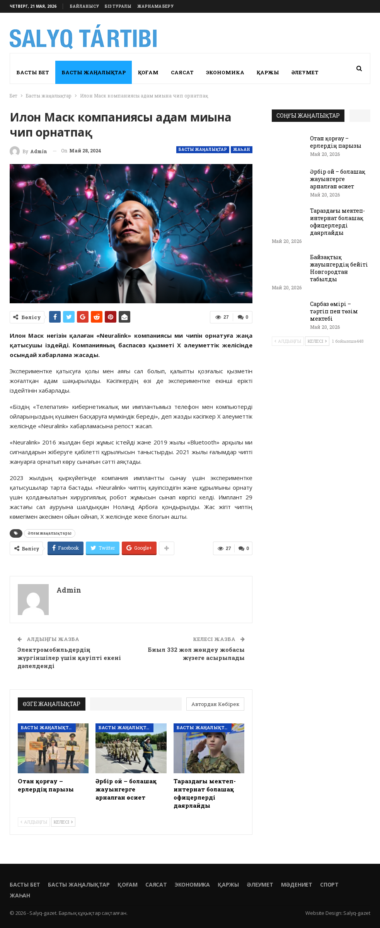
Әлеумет (260, 884)
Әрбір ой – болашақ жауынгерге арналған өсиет (337, 179)
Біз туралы (118, 6)
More (299, 72)
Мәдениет (296, 884)
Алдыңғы (33, 822)
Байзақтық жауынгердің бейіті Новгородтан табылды (339, 268)
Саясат (182, 72)
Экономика (225, 72)
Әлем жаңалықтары (50, 533)
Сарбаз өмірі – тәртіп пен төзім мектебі (334, 311)
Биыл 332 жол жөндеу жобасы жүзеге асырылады (196, 653)
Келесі (63, 822)
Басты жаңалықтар (93, 72)
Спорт (329, 884)
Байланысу (84, 6)
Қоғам (148, 72)
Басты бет (32, 72)
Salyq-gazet (356, 912)
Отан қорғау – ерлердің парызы (335, 142)
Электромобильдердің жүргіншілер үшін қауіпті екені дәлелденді (69, 658)
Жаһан (241, 149)
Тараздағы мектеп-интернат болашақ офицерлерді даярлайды (337, 221)
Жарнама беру (155, 6)
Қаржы (268, 72)
